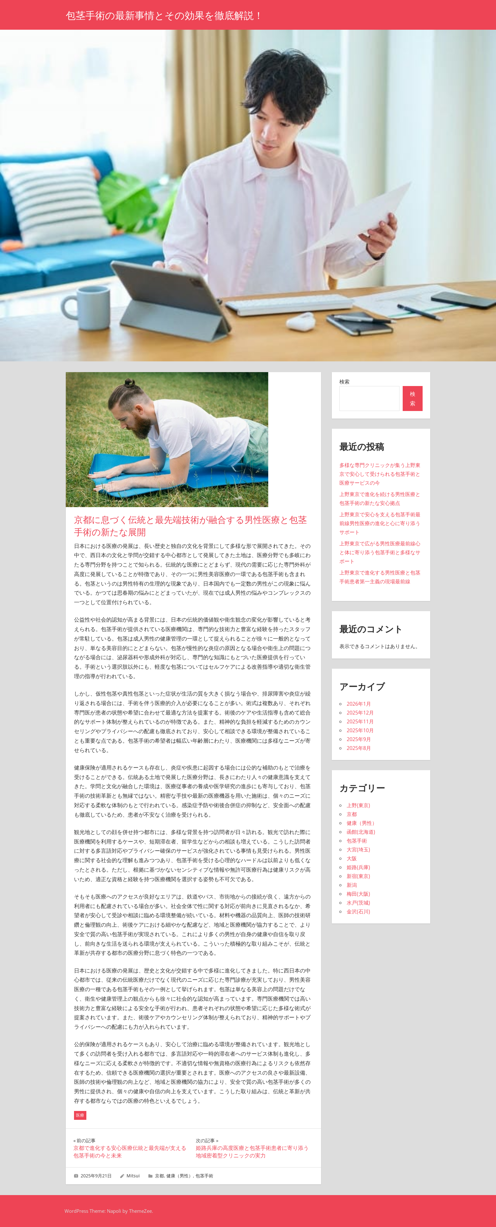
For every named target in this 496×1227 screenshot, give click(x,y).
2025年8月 (359, 748)
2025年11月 (360, 721)
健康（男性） (179, 1176)
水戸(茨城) (358, 902)
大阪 (352, 858)
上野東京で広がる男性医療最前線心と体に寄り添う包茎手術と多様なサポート (379, 552)
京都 (159, 1176)
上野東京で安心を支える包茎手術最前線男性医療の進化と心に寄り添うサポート (379, 523)
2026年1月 (359, 703)
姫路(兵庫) (358, 867)
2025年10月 (360, 730)
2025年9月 (359, 739)
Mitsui (133, 1176)
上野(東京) (358, 805)
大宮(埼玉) (358, 849)
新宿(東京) (358, 876)
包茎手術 (204, 1176)
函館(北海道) (361, 831)
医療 (80, 1115)
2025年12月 (360, 712)
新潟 (352, 884)
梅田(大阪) (358, 893)
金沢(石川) (358, 911)
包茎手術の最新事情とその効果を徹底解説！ (168, 15)
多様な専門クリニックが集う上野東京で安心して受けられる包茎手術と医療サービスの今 (379, 474)
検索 (344, 381)
